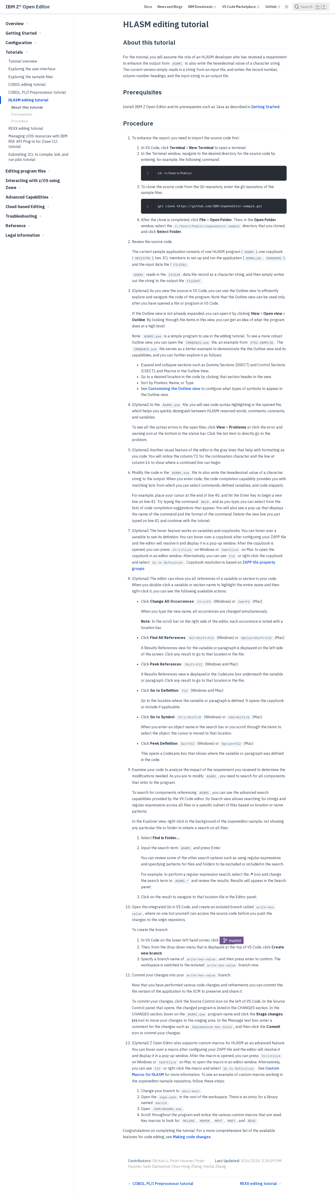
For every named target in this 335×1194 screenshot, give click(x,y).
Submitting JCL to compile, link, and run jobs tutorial (38, 157)
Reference (18, 225)
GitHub (273, 6)
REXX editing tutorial (25, 128)
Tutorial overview (22, 61)
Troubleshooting (23, 216)
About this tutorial (27, 107)
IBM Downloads (202, 6)
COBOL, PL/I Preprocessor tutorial (37, 92)
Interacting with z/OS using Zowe (33, 184)
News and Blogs (169, 6)
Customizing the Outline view (174, 388)
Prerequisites (21, 114)
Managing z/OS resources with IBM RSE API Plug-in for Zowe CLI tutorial (37, 141)
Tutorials (17, 52)
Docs (148, 6)
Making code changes (192, 1136)
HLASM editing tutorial (28, 100)
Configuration (21, 42)
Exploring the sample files (30, 76)
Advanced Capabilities (29, 197)
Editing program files (28, 171)
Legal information (25, 235)
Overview (17, 23)
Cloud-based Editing (27, 206)
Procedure (19, 121)
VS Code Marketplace (241, 6)
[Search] (311, 7)
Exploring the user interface (31, 69)
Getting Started (23, 33)
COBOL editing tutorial (27, 84)
